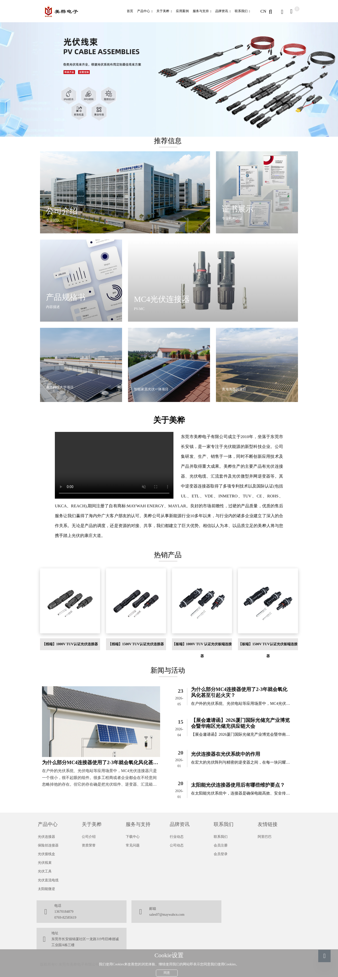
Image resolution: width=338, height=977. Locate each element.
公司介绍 (89, 837)
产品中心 (143, 11)
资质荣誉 (89, 845)
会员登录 (221, 854)
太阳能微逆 (46, 889)
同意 (166, 971)
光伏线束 (45, 863)
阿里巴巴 (265, 837)
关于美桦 (162, 11)
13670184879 (63, 911)
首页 (130, 11)
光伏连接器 (46, 837)
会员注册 (221, 845)
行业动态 (177, 837)
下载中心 (133, 837)
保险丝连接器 (48, 845)
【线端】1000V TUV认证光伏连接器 (70, 644)
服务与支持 (201, 11)
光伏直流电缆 (48, 880)
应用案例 (182, 11)
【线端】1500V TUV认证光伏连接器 (136, 644)
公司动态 (177, 845)
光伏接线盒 (46, 854)
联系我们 (241, 11)
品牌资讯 (221, 11)
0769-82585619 (65, 917)
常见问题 (133, 845)
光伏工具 (45, 871)
